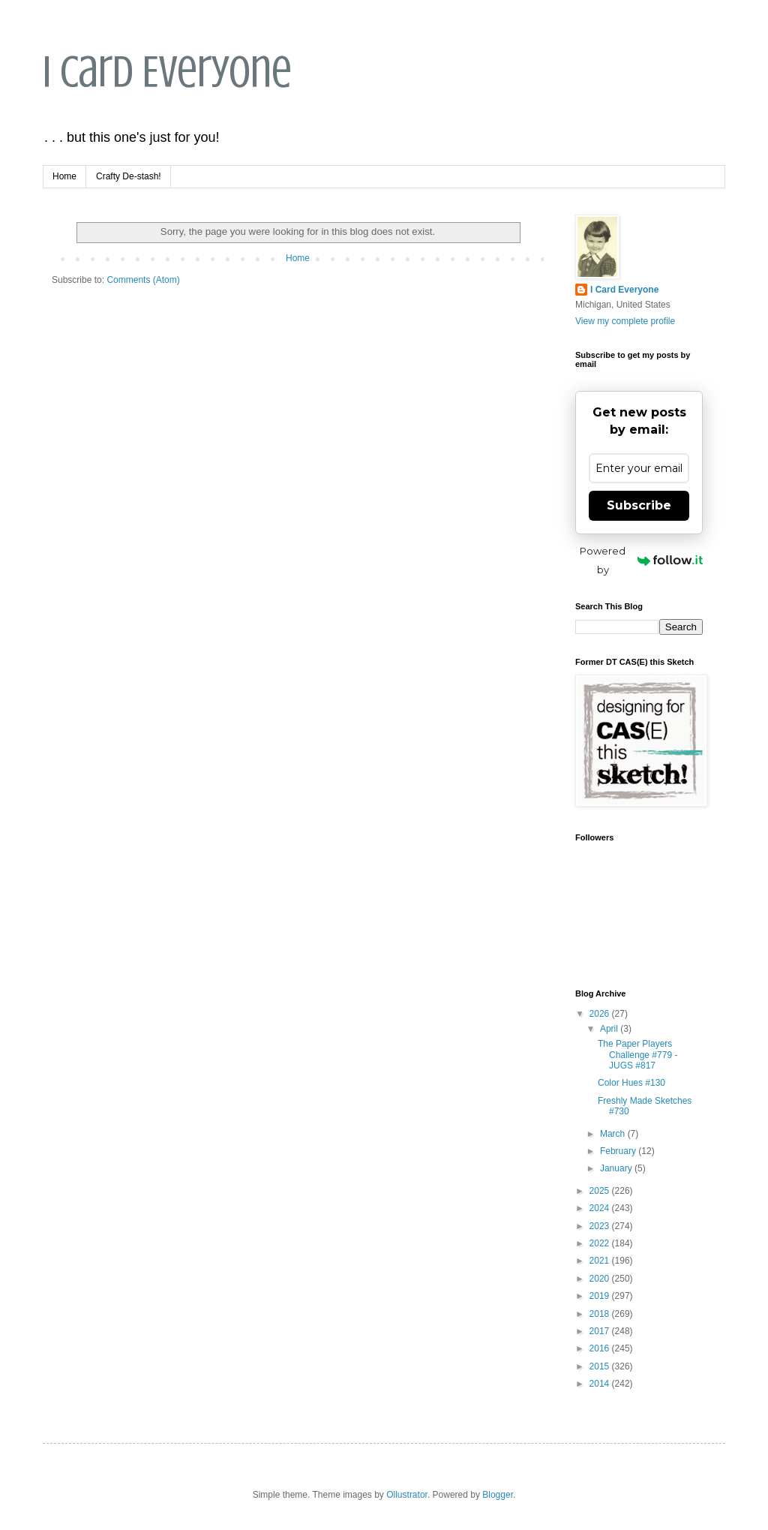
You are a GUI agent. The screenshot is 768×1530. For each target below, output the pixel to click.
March (614, 1134)
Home (64, 176)
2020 (601, 1278)
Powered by (641, 560)
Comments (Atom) (142, 280)
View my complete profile (625, 321)
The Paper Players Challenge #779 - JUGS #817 (637, 1055)
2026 (601, 1013)
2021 (601, 1260)
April (610, 1029)
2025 (601, 1191)
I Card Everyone (167, 72)
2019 (601, 1296)
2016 (601, 1348)
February (619, 1151)
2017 (601, 1331)
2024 (601, 1208)
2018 (601, 1314)
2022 (601, 1243)
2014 (601, 1383)
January (617, 1168)
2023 (601, 1226)
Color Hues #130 (631, 1083)
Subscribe (639, 505)
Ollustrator (407, 1494)
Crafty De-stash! (128, 176)
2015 (601, 1366)
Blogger (497, 1494)
